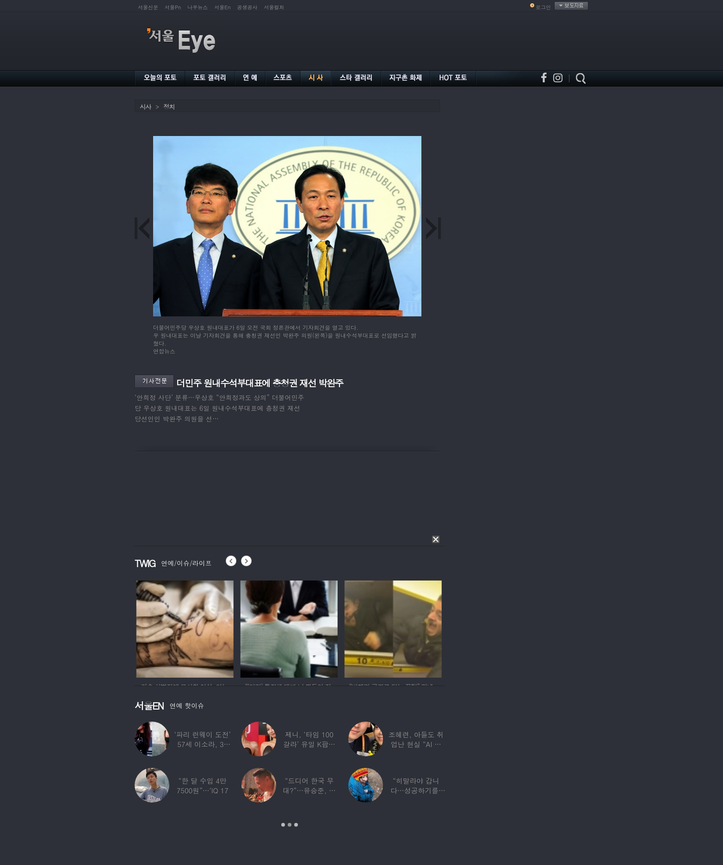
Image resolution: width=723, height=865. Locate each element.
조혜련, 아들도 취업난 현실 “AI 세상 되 (416, 744)
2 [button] (289, 825)
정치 (168, 106)
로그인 (543, 7)
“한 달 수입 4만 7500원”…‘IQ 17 (203, 785)
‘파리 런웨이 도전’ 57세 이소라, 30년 (202, 744)
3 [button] (296, 825)
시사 (145, 106)
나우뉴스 (197, 7)
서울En (222, 7)
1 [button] (283, 825)
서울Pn (173, 7)
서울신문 (148, 7)
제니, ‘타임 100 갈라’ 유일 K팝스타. (309, 744)
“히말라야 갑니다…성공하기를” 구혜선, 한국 (416, 790)
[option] (200, 628)
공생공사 (247, 7)
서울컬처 (274, 7)
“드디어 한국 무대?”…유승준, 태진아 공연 (309, 790)
